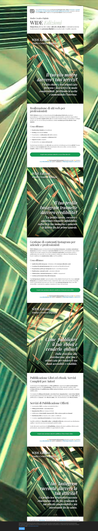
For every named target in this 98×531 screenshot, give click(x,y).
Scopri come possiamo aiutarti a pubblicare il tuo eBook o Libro (55, 434)
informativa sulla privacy (33, 526)
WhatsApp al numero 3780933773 (71, 161)
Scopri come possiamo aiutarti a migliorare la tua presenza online (55, 290)
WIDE (42, 9)
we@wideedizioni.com (45, 161)
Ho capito (22, 528)
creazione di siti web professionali (50, 11)
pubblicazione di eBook (64, 11)
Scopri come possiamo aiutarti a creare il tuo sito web (55, 154)
